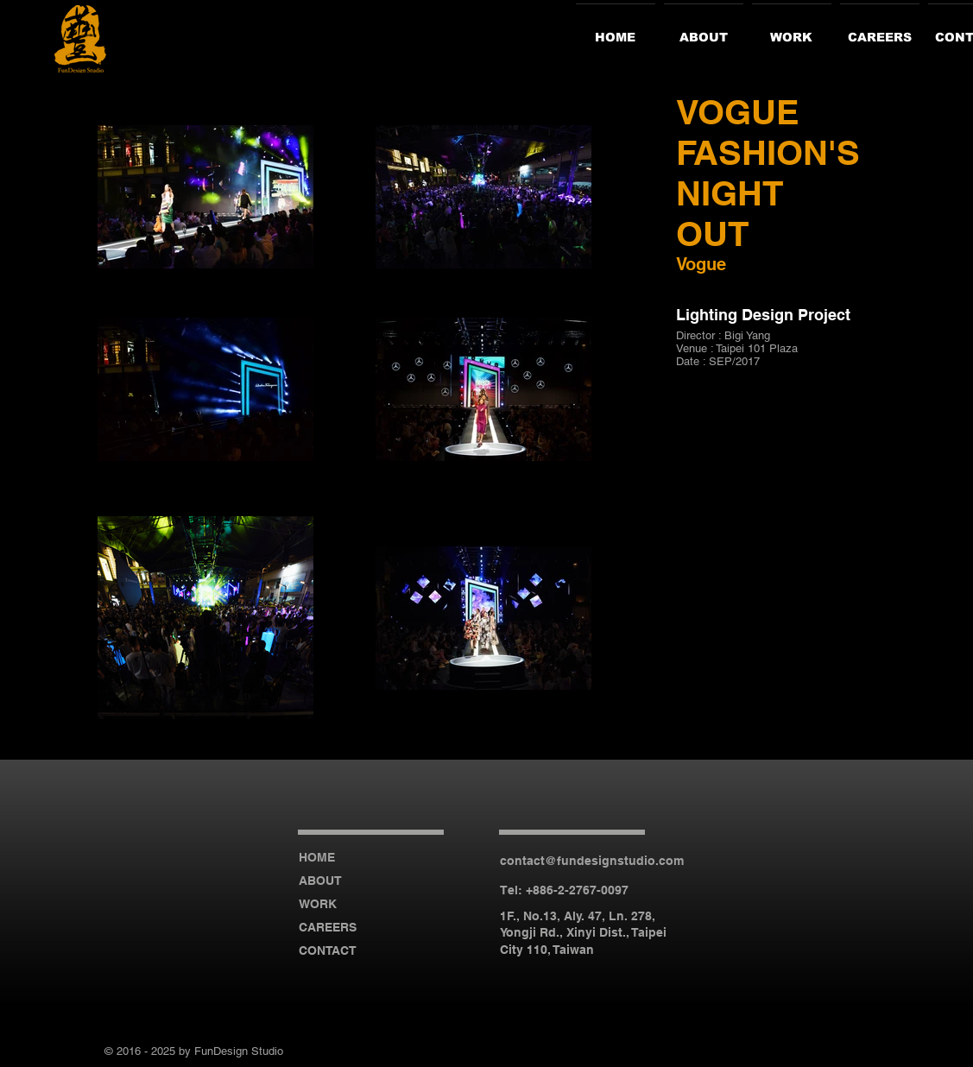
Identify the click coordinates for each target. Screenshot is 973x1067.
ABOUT (320, 880)
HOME (317, 857)
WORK (318, 904)
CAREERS (328, 927)
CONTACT (328, 950)
